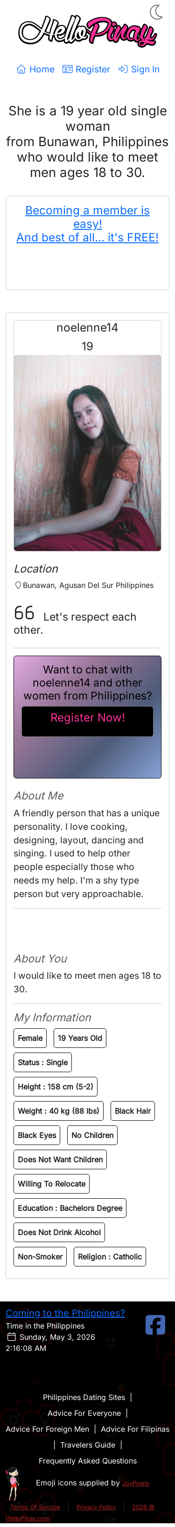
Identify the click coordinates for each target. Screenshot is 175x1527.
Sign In (139, 69)
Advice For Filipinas (135, 1429)
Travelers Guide (87, 1444)
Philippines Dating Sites (84, 1397)
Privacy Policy (96, 1507)
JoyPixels (135, 1483)
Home (35, 69)
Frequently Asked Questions (88, 1460)
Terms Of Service (35, 1507)
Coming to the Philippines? (65, 1313)
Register (86, 69)
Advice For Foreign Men (47, 1429)
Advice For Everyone (84, 1413)
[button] (157, 12)
